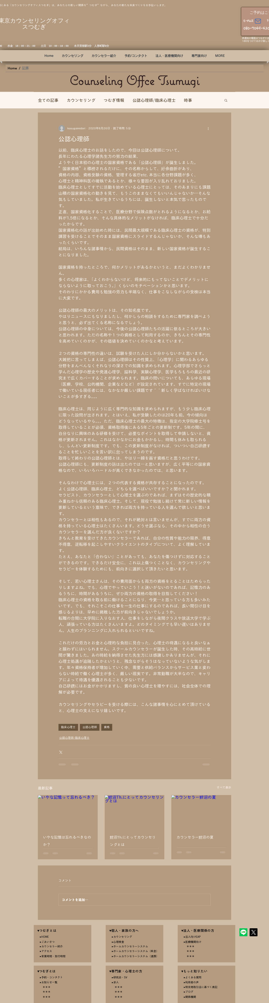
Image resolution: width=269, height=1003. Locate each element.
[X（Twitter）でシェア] (60, 752)
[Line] (243, 932)
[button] (169, 55)
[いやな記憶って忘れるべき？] (67, 812)
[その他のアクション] (208, 128)
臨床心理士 (68, 727)
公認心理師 (89, 727)
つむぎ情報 (114, 100)
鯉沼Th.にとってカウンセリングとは (133, 840)
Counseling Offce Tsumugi (134, 80)
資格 (107, 727)
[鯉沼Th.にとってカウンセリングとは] (134, 812)
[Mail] (257, 21)
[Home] (12, 68)
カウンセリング (81, 100)
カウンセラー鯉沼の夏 (194, 837)
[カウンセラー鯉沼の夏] (201, 812)
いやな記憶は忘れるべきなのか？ (67, 840)
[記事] (25, 68)
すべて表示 (224, 787)
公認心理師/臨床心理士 (154, 100)
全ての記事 (48, 100)
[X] (253, 932)
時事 (188, 100)
